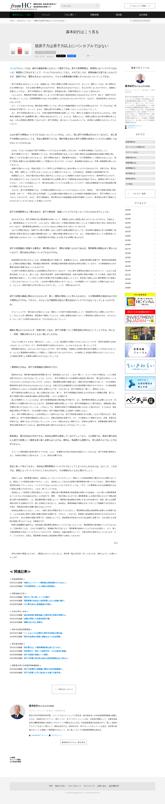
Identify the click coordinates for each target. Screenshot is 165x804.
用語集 (119, 15)
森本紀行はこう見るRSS (141, 20)
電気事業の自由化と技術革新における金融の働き (44, 601)
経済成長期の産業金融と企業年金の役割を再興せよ (45, 615)
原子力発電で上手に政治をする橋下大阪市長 (42, 673)
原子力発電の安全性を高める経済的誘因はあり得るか (45, 658)
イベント (46, 15)
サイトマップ (89, 786)
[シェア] (71, 56)
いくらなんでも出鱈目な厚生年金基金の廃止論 (43, 633)
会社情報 (112, 786)
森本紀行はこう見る (22, 15)
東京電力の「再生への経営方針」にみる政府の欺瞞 (45, 651)
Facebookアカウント (40, 735)
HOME (12, 21)
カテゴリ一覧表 (139, 194)
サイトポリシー (75, 786)
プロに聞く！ (70, 15)
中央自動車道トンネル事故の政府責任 (39, 586)
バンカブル (15, 68)
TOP (51, 786)
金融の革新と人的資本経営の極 (36, 619)
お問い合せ (101, 786)
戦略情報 (94, 15)
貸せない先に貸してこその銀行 (36, 597)
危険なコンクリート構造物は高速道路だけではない (45, 583)
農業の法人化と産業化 (33, 622)
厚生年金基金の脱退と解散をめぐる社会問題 (42, 637)
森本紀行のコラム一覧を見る (73, 742)
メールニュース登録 (140, 6)
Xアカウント (57, 735)
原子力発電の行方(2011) (45, 52)
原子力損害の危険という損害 (36, 655)
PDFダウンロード (66, 689)
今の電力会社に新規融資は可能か (37, 604)
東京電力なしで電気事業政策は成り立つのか (42, 647)
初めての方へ (60, 786)
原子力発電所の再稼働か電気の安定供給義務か (43, 669)
